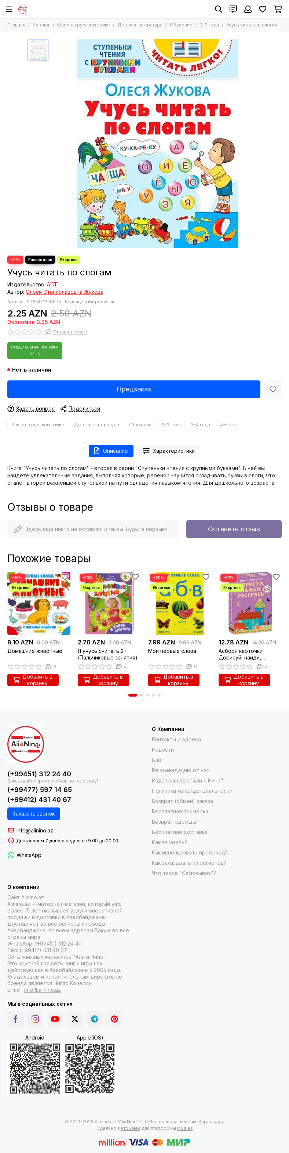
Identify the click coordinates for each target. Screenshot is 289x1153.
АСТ (52, 284)
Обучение (181, 25)
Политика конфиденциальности (192, 791)
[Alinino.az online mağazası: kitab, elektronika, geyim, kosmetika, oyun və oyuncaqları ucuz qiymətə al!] (22, 9)
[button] (132, 695)
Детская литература (139, 25)
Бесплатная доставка (180, 832)
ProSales (130, 1128)
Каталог (41, 25)
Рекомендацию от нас (180, 770)
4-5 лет (228, 424)
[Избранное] (262, 9)
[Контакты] (233, 9)
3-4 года (200, 424)
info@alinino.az (35, 830)
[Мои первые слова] (179, 603)
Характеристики (169, 450)
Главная (16, 25)
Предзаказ (134, 389)
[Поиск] (218, 9)
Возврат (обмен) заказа (182, 801)
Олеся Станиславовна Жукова (64, 292)
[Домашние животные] (38, 603)
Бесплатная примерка (180, 811)
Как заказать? (169, 842)
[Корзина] (278, 9)
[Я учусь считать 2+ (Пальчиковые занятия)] (109, 603)
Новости (163, 750)
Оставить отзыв (234, 529)
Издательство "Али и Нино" (187, 780)
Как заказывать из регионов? (189, 863)
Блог (158, 760)
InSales (185, 1128)
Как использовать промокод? (190, 852)
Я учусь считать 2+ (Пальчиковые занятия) (108, 654)
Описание (111, 450)
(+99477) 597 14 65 (39, 790)
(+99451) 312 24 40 (39, 774)
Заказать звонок (34, 813)
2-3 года (209, 25)
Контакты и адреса (176, 739)
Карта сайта (211, 1121)
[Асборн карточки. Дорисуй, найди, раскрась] (250, 603)
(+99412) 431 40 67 (39, 799)
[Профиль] (248, 9)
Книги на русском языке (83, 25)
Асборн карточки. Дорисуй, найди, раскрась (241, 654)
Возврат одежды (174, 821)
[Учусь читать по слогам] (157, 143)
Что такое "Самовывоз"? (184, 873)
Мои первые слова (172, 651)
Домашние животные (34, 651)
